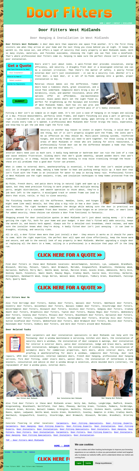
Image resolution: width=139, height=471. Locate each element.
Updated (32, 452)
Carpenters (62, 423)
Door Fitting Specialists (87, 423)
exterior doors (53, 344)
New (26, 452)
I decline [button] (88, 463)
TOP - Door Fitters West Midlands (25, 440)
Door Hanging (28, 426)
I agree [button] (79, 463)
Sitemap (7, 452)
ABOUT (108, 23)
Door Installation (105, 426)
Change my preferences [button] (103, 463)
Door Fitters (24, 432)
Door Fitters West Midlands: (22, 44)
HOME (101, 23)
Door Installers (26, 429)
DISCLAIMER (127, 23)
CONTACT (116, 23)
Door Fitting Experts (119, 423)
